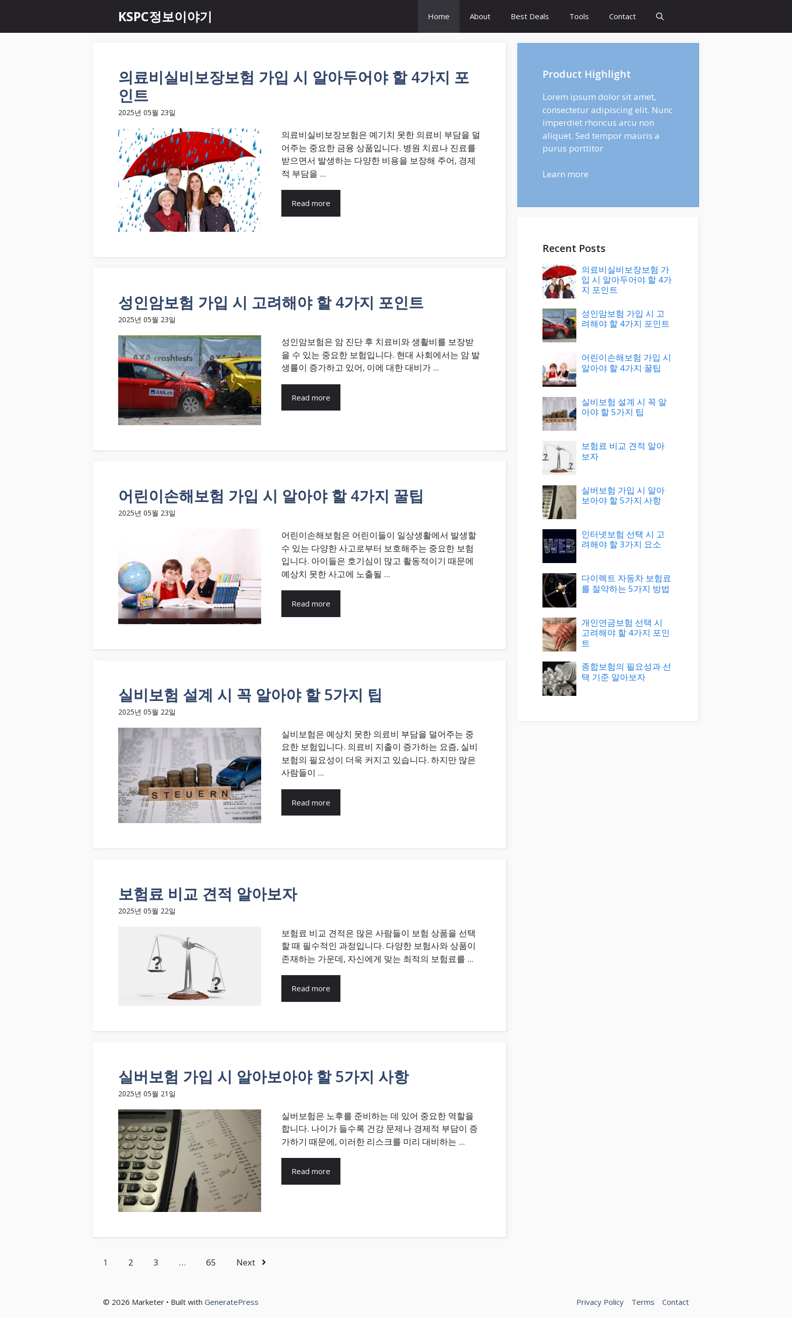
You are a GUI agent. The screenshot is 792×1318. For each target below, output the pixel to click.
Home (439, 16)
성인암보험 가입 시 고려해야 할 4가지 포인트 (271, 302)
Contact (622, 16)
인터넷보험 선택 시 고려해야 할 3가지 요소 (623, 539)
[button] (660, 16)
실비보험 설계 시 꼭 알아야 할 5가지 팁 (250, 694)
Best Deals (530, 16)
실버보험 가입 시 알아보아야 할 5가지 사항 (263, 1076)
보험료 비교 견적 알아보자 (207, 893)
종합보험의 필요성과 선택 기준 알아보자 (626, 671)
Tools (579, 16)
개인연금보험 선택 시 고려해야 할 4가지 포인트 (625, 633)
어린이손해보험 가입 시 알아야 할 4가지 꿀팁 (271, 495)
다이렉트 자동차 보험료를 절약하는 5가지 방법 (626, 583)
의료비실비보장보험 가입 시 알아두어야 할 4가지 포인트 (293, 86)
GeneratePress (232, 1302)
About (480, 16)
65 (211, 1262)
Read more (310, 203)
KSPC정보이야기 (165, 16)
